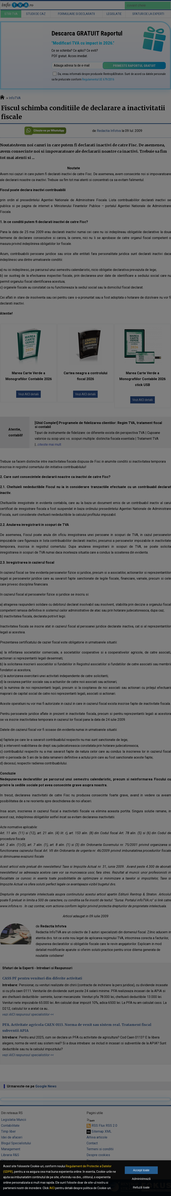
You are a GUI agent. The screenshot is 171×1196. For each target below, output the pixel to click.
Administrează (141, 1178)
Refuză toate (141, 1187)
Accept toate (141, 1170)
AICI (52, 1188)
